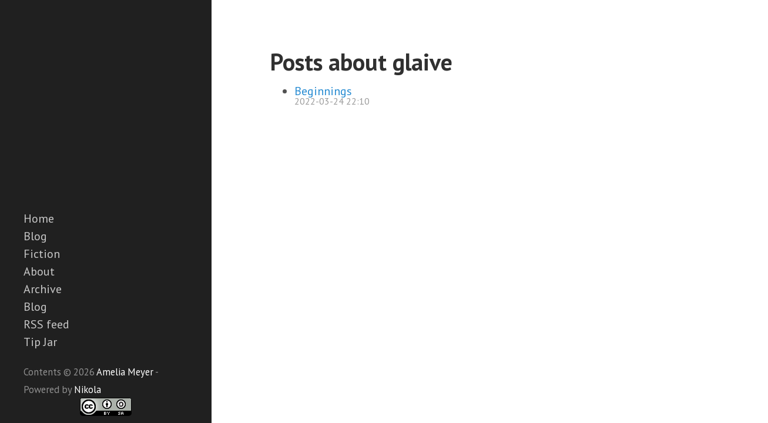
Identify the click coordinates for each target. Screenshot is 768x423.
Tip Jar (40, 342)
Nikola (87, 389)
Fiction (42, 253)
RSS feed (46, 324)
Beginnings (323, 91)
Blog (35, 236)
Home (39, 218)
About (39, 271)
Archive (43, 289)
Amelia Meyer (124, 371)
